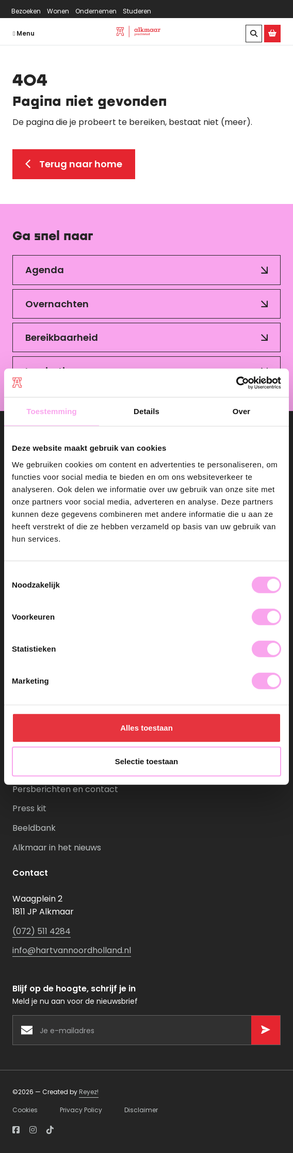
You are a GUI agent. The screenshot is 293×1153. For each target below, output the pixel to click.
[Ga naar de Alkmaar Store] (272, 33)
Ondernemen (96, 11)
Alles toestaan (146, 727)
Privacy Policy (81, 1109)
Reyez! (89, 1091)
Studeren (137, 11)
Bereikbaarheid (61, 337)
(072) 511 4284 (41, 931)
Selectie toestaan (146, 761)
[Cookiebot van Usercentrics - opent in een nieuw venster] (236, 382)
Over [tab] (242, 411)
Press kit (29, 808)
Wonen (58, 11)
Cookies (25, 1109)
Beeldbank (34, 828)
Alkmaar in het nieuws (56, 848)
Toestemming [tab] (51, 411)
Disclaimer (141, 1109)
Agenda (44, 269)
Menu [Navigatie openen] (24, 33)
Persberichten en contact (65, 789)
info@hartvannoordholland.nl (71, 950)
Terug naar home (73, 163)
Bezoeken (26, 11)
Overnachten (57, 303)
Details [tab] (146, 411)
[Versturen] (265, 1030)
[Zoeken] (254, 33)
